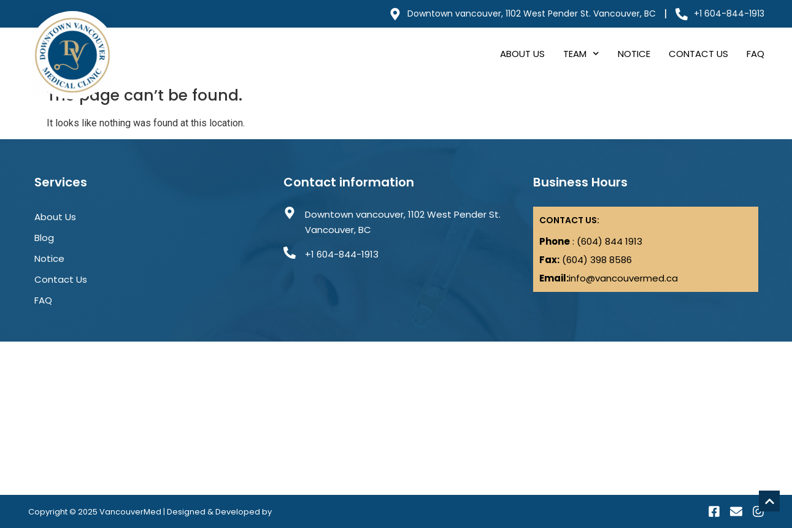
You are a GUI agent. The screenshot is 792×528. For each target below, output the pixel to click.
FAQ (755, 53)
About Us (522, 53)
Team (581, 53)
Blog (44, 237)
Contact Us (698, 53)
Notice (634, 53)
